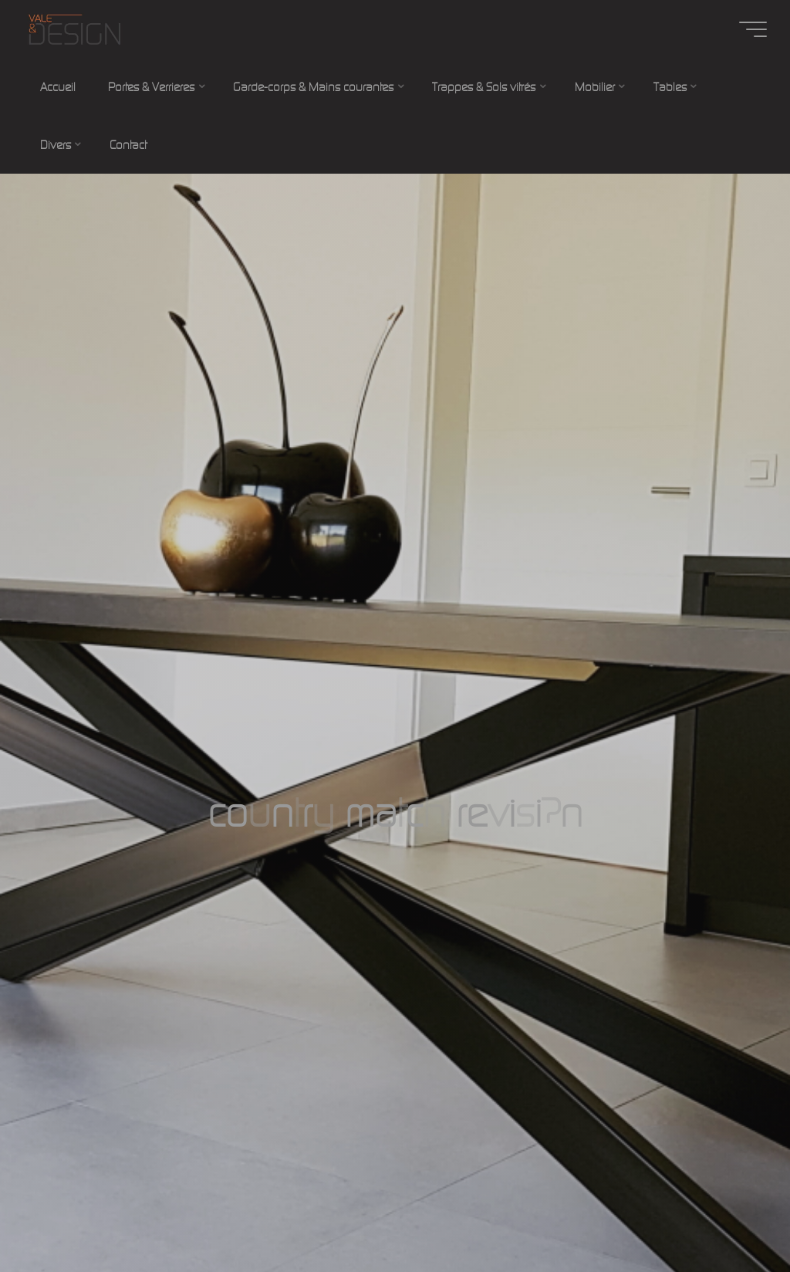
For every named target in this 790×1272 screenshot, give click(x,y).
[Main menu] (753, 29)
